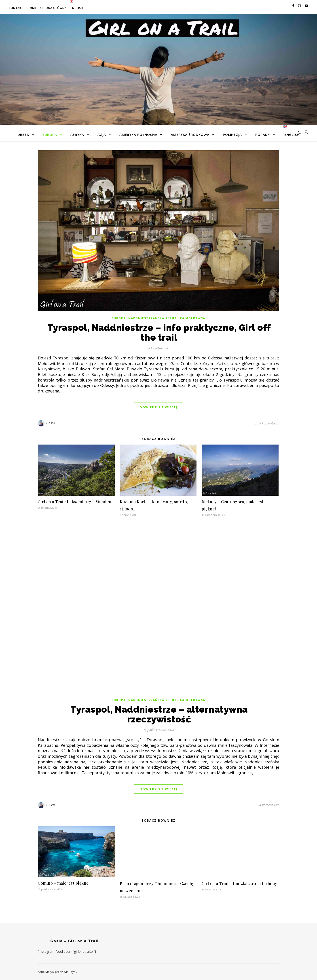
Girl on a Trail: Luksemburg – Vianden (75, 501)
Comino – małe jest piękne (63, 883)
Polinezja (232, 134)
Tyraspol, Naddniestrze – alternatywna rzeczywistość (159, 714)
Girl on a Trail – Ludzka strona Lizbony (239, 883)
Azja (101, 134)
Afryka (77, 134)
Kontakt (16, 8)
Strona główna (53, 8)
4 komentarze (269, 805)
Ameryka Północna (138, 134)
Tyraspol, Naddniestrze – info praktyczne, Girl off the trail (159, 332)
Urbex (23, 134)
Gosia (50, 423)
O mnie (31, 8)
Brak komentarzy (266, 423)
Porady (262, 134)
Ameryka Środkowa (190, 134)
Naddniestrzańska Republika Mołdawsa (166, 318)
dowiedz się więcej (158, 407)
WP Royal (69, 972)
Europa (49, 134)
